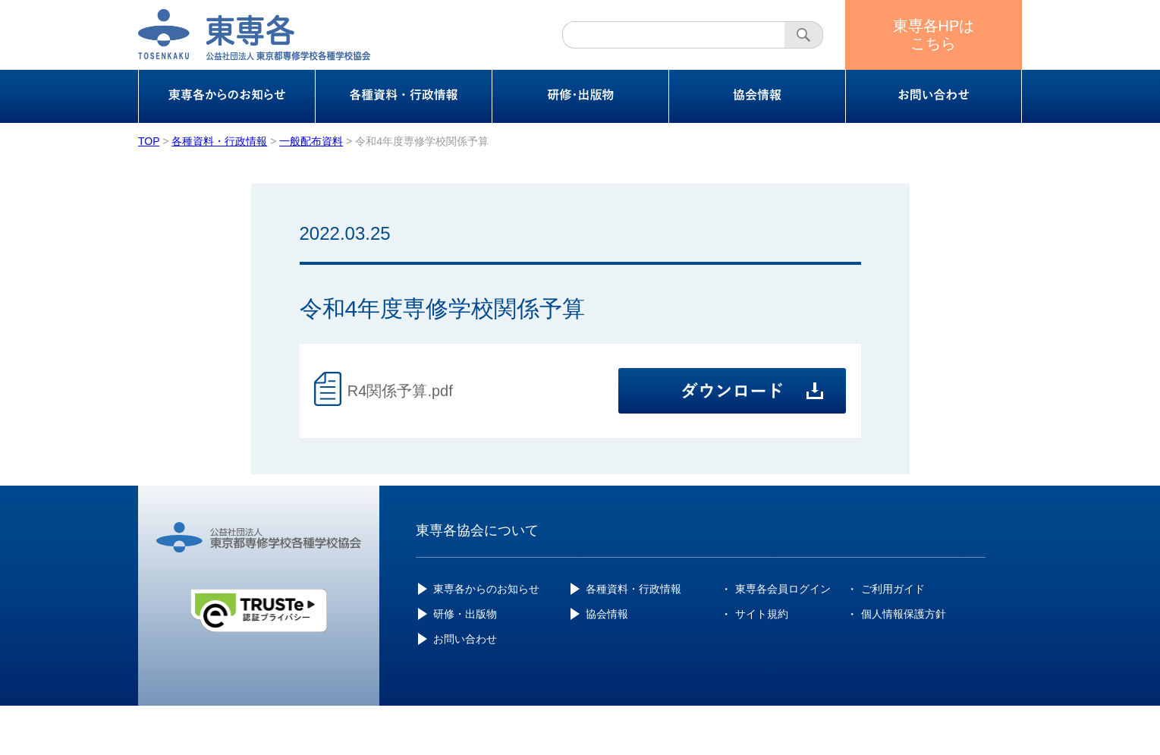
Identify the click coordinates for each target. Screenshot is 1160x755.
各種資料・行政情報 (633, 589)
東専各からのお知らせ (486, 589)
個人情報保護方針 (903, 614)
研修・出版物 (465, 614)
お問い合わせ (465, 639)
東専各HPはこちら (934, 34)
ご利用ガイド (893, 589)
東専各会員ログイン (783, 589)
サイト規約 (761, 614)
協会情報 (607, 614)
